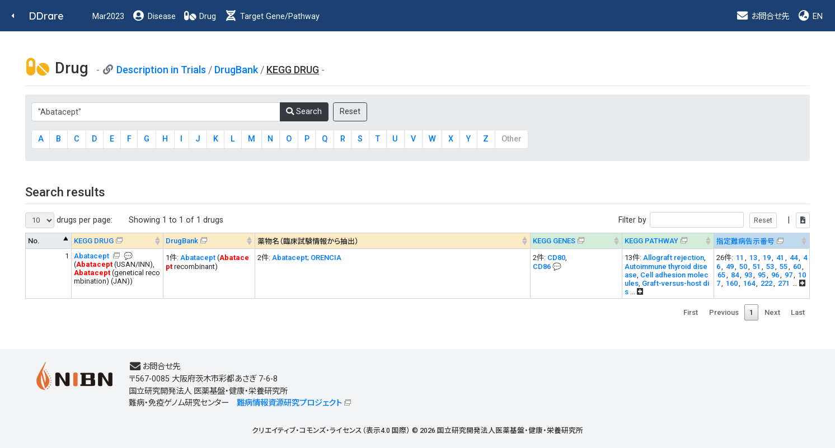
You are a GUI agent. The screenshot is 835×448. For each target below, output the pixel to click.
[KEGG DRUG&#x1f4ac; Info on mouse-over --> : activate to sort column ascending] (117, 241)
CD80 (556, 257)
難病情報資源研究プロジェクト (289, 403)
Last (798, 312)
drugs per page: (68, 220)
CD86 (542, 266)
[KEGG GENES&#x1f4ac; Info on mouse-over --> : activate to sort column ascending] (576, 241)
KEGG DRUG (94, 241)
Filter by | (714, 220)
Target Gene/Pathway (272, 16)
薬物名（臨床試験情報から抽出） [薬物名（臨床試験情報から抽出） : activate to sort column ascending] (308, 241)
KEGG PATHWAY (651, 241)
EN (810, 16)
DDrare (46, 16)
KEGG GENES (554, 241)
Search (304, 111)
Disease (154, 16)
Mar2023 (108, 16)
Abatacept (92, 256)
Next (772, 312)
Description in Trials (161, 70)
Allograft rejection (673, 257)
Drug (200, 16)
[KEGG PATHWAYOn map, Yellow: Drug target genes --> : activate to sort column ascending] (668, 241)
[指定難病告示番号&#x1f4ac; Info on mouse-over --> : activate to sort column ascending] (762, 241)
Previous (724, 312)
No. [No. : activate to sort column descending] (34, 241)
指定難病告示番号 (745, 241)
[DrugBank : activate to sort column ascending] (209, 241)
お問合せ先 (762, 16)
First (690, 312)
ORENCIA (326, 257)
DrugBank (236, 70)
